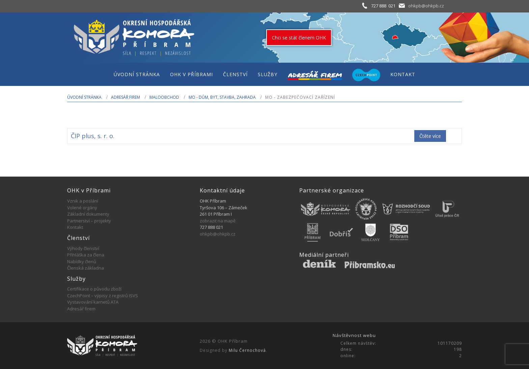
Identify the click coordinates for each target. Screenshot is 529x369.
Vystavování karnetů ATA (92, 302)
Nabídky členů (81, 261)
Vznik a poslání (82, 201)
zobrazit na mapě (217, 221)
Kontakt (75, 227)
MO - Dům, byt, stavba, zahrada (222, 97)
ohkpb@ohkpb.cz (426, 6)
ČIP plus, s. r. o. (92, 136)
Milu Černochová (247, 350)
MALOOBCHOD (164, 97)
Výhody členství (83, 248)
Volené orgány (82, 208)
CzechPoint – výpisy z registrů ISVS (102, 296)
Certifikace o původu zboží (94, 289)
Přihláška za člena (85, 255)
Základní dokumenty (88, 214)
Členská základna (85, 268)
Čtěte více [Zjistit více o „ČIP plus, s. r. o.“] (430, 136)
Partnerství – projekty (89, 221)
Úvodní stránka (84, 97)
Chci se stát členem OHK (299, 37)
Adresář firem (125, 97)
